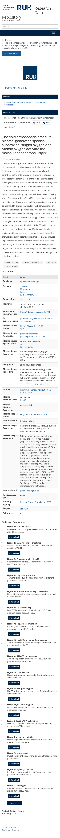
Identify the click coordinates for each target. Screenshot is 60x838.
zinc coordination (11, 266)
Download (14, 537)
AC (21, 344)
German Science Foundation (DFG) (35, 502)
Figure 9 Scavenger (16, 785)
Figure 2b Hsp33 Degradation (21, 575)
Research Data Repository (26, 12)
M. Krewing (25, 289)
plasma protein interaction (33, 262)
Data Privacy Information (10, 830)
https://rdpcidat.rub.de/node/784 (35, 312)
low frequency (26, 347)
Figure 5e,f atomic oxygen (20, 704)
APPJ (22, 329)
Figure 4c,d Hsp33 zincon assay (22, 656)
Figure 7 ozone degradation (20, 737)
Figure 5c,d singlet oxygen (20, 688)
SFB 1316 (24, 508)
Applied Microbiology (15, 87)
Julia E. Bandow (27, 294)
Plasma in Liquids (12, 159)
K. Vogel (23, 292)
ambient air (25, 397)
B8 (21, 513)
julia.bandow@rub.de (29, 490)
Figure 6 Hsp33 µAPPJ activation (22, 721)
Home (8, 40)
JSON (38, 122)
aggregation (51, 262)
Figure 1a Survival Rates (19, 526)
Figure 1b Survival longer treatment (24, 543)
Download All (14, 803)
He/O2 (23, 400)
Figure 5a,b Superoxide (18, 672)
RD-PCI (13, 827)
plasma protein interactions (32, 336)
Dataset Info (8, 271)
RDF (48, 122)
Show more (38, 384)
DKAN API (12, 127)
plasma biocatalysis (29, 333)
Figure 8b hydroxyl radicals (20, 769)
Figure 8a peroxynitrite (18, 753)
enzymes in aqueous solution (33, 414)
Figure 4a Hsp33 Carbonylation (22, 623)
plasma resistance (11, 262)
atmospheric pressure (30, 341)
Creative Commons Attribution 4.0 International (25, 102)
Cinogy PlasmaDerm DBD (31, 326)
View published (12, 54)
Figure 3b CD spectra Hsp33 (20, 607)
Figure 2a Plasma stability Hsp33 (23, 559)
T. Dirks (23, 286)
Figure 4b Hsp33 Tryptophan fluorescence (27, 640)
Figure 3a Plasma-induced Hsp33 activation (28, 591)
